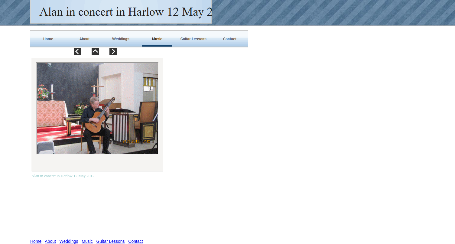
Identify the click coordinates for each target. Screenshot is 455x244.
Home (35, 241)
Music (87, 241)
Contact (135, 241)
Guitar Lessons (110, 241)
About (50, 241)
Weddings (69, 241)
